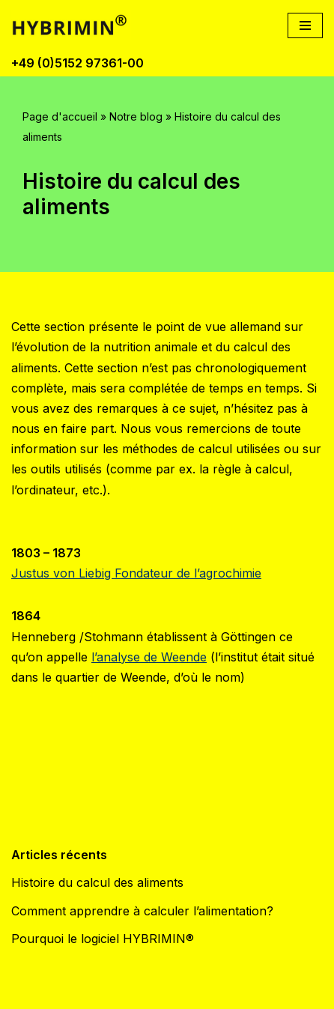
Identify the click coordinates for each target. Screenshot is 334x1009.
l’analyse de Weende (149, 656)
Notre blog (136, 116)
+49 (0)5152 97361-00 (77, 62)
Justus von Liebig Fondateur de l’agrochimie (136, 573)
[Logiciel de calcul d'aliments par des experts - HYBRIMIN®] (75, 25)
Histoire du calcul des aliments (97, 882)
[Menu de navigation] (305, 25)
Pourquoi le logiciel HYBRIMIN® (102, 938)
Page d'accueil (59, 116)
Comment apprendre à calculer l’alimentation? (142, 910)
